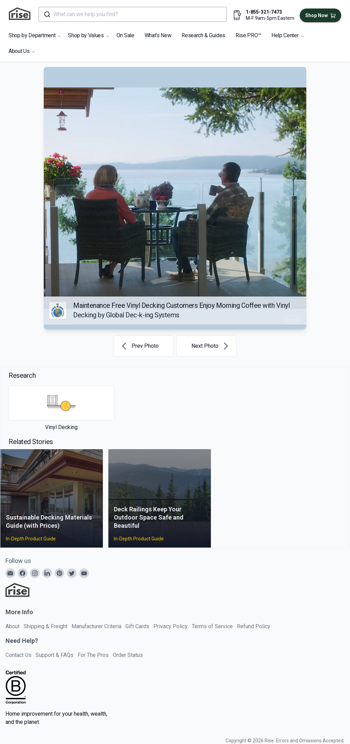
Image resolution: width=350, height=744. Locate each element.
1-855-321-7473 (264, 12)
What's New (158, 35)
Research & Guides (203, 35)
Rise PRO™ (248, 35)
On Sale (125, 35)
